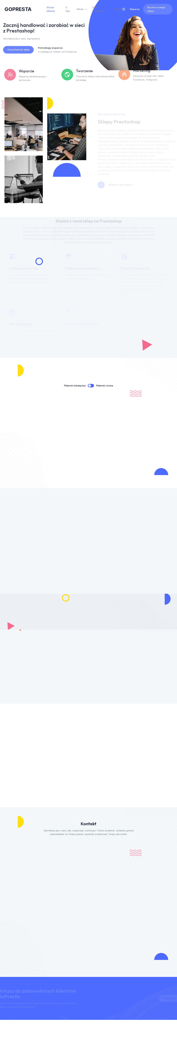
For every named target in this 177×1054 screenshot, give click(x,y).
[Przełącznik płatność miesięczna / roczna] (91, 385)
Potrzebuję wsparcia (47, 47)
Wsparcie (135, 9)
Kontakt (118, 9)
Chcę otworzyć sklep (16, 49)
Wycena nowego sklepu (156, 9)
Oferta (82, 9)
